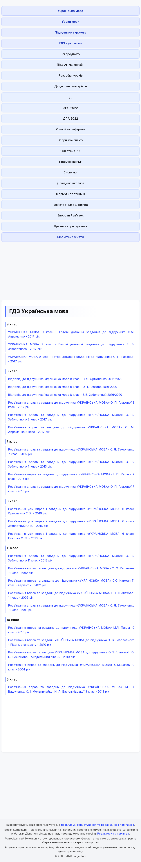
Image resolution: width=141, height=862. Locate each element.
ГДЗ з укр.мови (70, 43)
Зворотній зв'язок (70, 215)
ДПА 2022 (70, 118)
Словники (70, 172)
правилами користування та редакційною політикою (97, 824)
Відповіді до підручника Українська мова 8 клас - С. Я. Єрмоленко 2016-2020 (65, 379)
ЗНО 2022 (70, 108)
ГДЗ (70, 97)
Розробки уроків (71, 75)
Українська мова (70, 11)
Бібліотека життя (70, 237)
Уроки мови (70, 21)
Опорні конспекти (70, 140)
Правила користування (70, 226)
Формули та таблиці (70, 194)
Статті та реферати (70, 129)
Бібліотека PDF (70, 151)
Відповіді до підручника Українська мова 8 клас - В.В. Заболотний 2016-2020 (65, 394)
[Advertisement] (70, 268)
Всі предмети (70, 54)
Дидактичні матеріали (70, 86)
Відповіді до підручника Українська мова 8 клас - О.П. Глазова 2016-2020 (62, 387)
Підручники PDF (70, 162)
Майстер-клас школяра (70, 205)
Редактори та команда (113, 833)
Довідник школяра (70, 183)
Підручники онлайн (70, 64)
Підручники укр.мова (70, 32)
